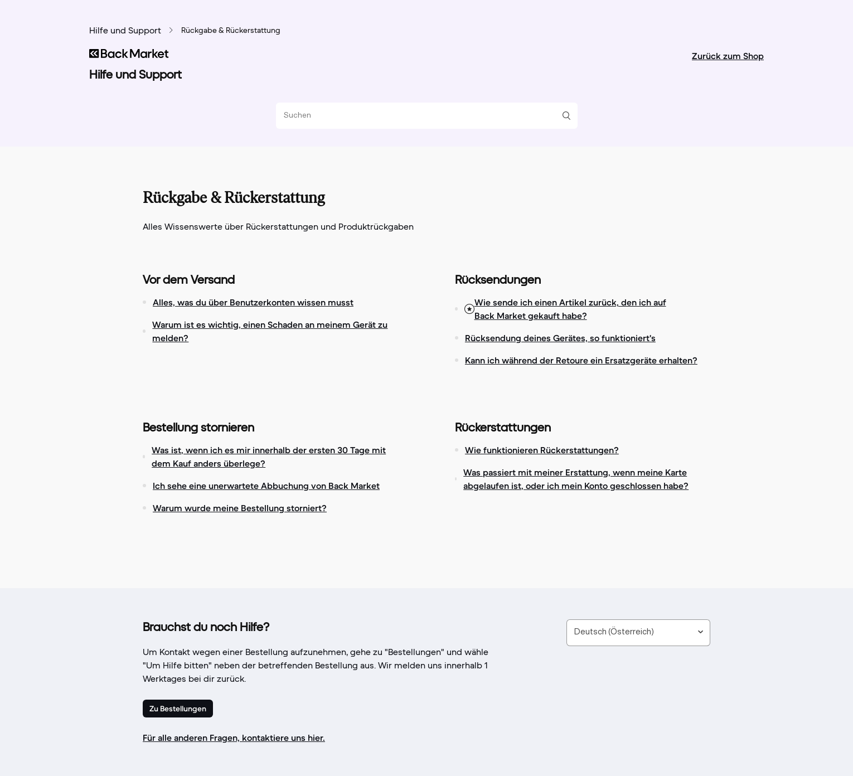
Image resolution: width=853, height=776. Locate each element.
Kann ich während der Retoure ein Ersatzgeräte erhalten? (581, 360)
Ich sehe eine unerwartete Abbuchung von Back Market (266, 485)
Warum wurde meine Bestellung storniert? (240, 507)
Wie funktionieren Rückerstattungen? (542, 449)
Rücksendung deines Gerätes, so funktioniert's (560, 337)
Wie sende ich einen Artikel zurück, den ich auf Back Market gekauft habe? (570, 309)
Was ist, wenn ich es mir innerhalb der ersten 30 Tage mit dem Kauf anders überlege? (269, 456)
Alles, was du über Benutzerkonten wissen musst (253, 302)
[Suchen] (423, 115)
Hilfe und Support (125, 31)
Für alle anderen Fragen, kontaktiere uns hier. (234, 737)
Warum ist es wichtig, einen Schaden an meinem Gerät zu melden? (269, 331)
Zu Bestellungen (177, 709)
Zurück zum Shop (728, 55)
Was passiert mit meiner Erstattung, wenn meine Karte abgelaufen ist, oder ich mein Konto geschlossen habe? (576, 479)
